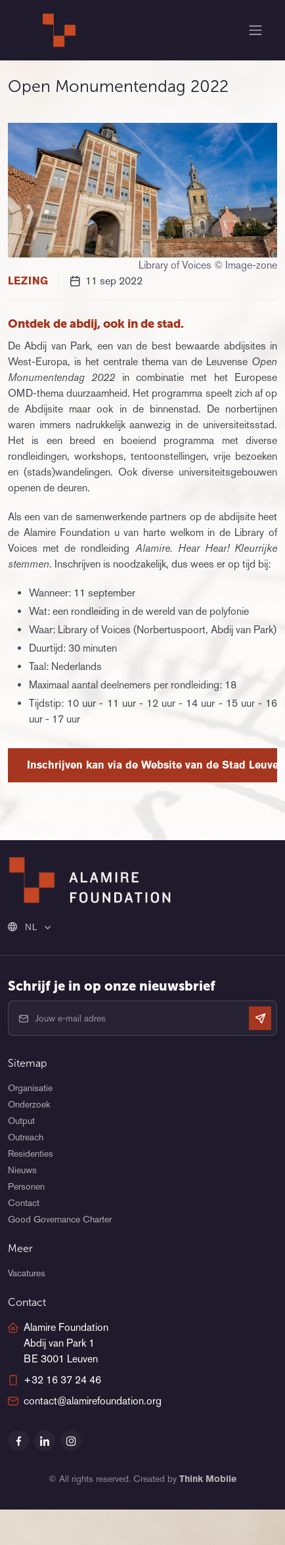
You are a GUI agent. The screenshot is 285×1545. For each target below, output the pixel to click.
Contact (23, 1203)
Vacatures (26, 1273)
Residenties (30, 1153)
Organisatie (30, 1088)
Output (21, 1120)
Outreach (25, 1137)
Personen (26, 1186)
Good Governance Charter (60, 1219)
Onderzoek (29, 1104)
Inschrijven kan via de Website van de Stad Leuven (152, 765)
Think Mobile (207, 1478)
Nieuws (22, 1170)
